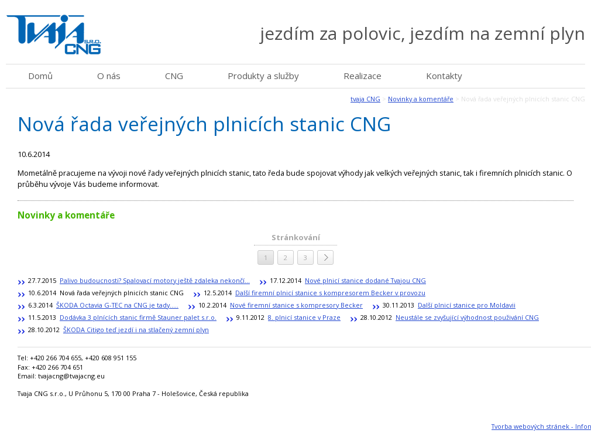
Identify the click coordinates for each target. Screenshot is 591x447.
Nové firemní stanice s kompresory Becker (296, 305)
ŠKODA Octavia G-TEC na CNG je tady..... (117, 305)
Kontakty (444, 75)
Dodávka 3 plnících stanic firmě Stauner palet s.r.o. (138, 317)
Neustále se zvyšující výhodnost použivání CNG (467, 317)
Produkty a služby (263, 75)
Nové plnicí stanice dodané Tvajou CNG (365, 280)
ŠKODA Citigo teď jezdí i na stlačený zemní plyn (136, 329)
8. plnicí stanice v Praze (304, 317)
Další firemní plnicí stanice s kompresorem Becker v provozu (330, 292)
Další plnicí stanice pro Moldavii (467, 305)
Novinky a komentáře (420, 98)
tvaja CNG (365, 98)
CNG (174, 75)
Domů (40, 75)
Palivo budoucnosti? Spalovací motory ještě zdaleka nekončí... (155, 280)
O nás (109, 75)
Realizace (362, 75)
